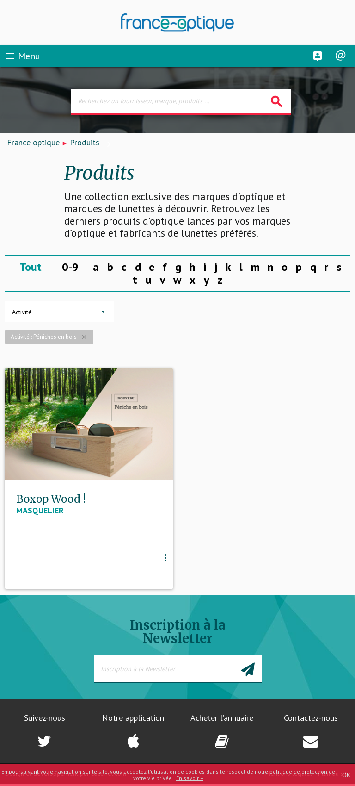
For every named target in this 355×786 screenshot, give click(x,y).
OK (346, 775)
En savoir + (189, 777)
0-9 (70, 267)
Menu (22, 57)
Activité (22, 312)
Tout (30, 267)
